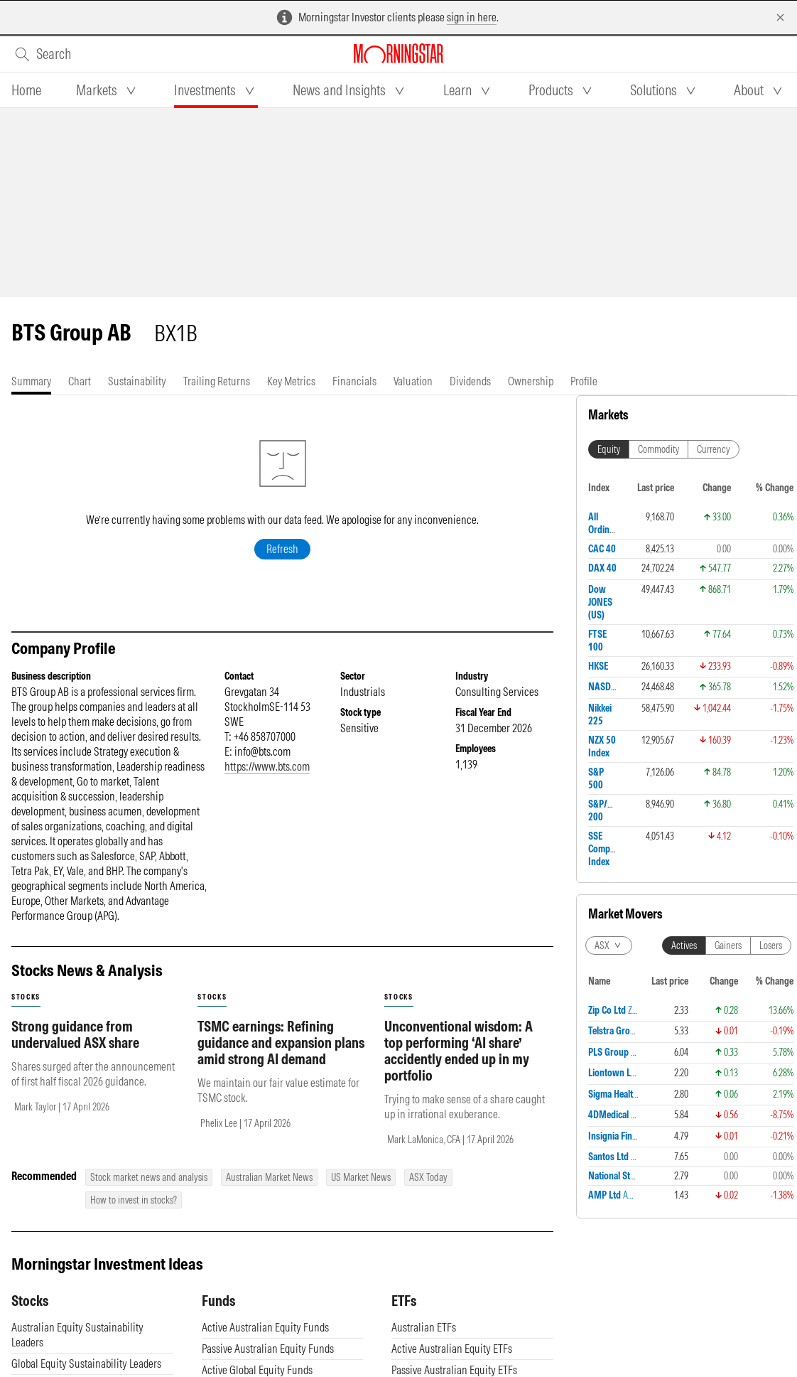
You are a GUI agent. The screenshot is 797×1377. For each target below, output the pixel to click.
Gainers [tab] (728, 945)
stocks (25, 997)
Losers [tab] (770, 945)
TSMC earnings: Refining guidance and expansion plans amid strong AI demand (280, 1042)
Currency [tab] (713, 449)
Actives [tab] (684, 945)
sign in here (472, 17)
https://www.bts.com (267, 766)
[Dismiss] (780, 17)
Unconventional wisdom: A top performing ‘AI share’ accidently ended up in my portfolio (458, 1050)
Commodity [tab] (658, 449)
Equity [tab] (608, 449)
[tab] (26, 90)
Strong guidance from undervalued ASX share (75, 1034)
